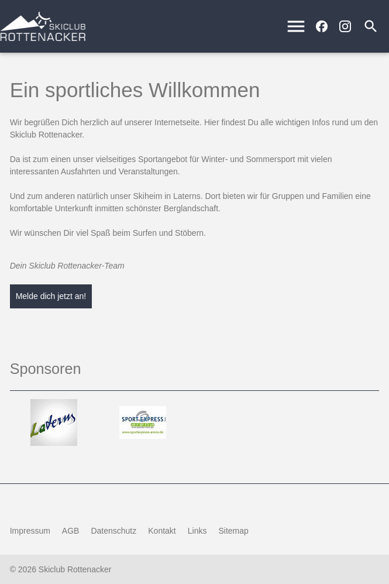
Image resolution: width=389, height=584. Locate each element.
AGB (71, 530)
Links (197, 530)
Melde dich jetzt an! (51, 296)
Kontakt (161, 530)
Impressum (30, 530)
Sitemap (233, 530)
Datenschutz (113, 530)
